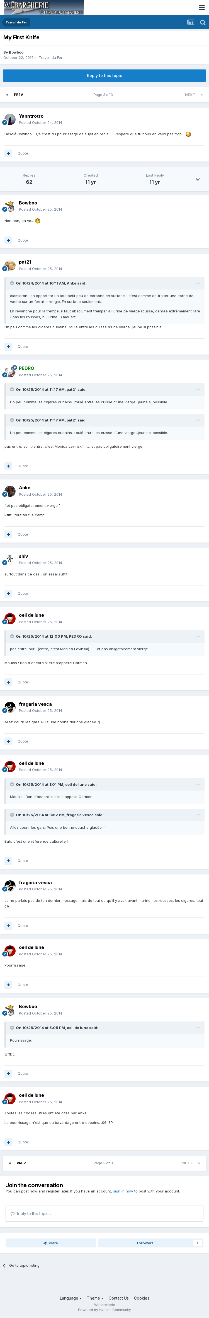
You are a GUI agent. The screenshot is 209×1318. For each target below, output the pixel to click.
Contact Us (119, 1298)
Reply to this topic (104, 75)
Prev (18, 95)
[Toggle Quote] (12, 283)
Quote (23, 153)
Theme (95, 1298)
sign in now (123, 1191)
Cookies (141, 1298)
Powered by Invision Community (104, 1310)
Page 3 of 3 (104, 95)
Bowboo (16, 52)
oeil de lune (31, 615)
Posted (40, 122)
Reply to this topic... (31, 1213)
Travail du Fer (50, 57)
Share (50, 1243)
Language (71, 1298)
